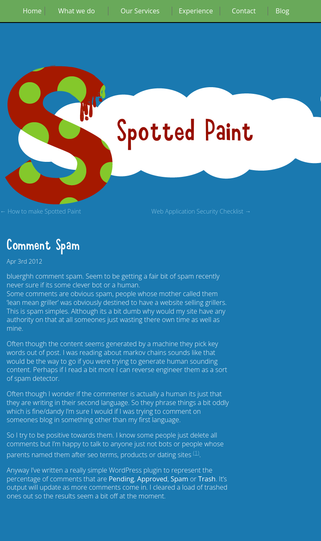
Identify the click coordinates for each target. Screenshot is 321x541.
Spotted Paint (185, 131)
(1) (196, 452)
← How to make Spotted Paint (40, 212)
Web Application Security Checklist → (201, 212)
